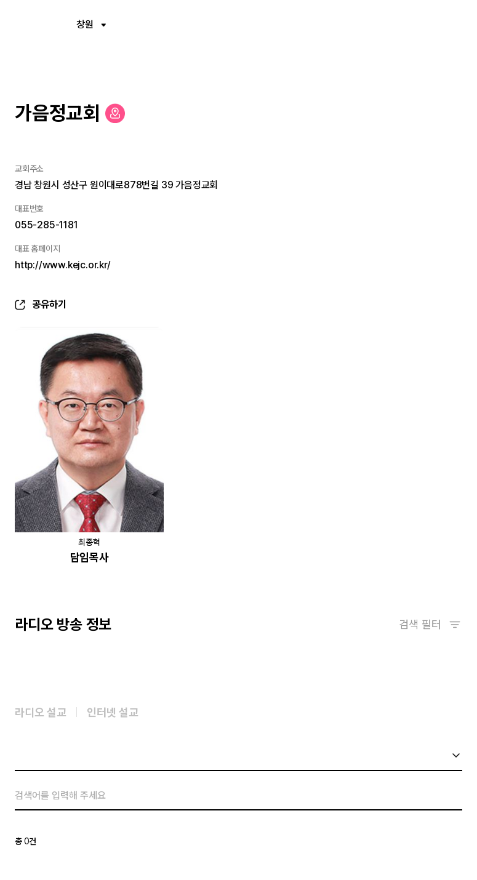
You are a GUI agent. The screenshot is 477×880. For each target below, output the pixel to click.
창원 (91, 24)
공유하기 (49, 304)
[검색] (229, 797)
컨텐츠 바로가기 (0, 0)
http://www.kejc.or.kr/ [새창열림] (63, 265)
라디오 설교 (40, 714)
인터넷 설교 (112, 714)
